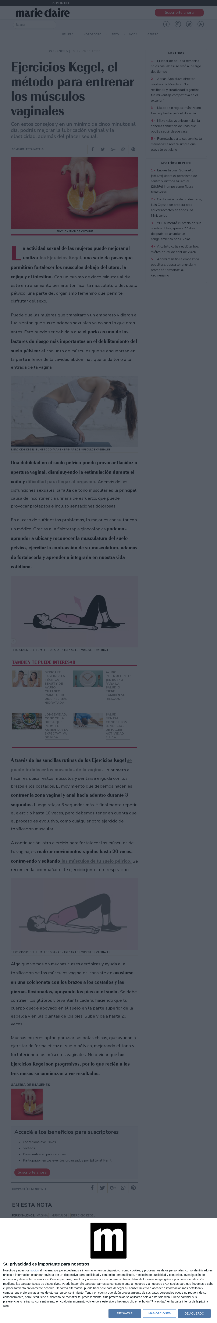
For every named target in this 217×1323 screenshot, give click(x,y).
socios (34, 1270)
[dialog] (108, 1270)
